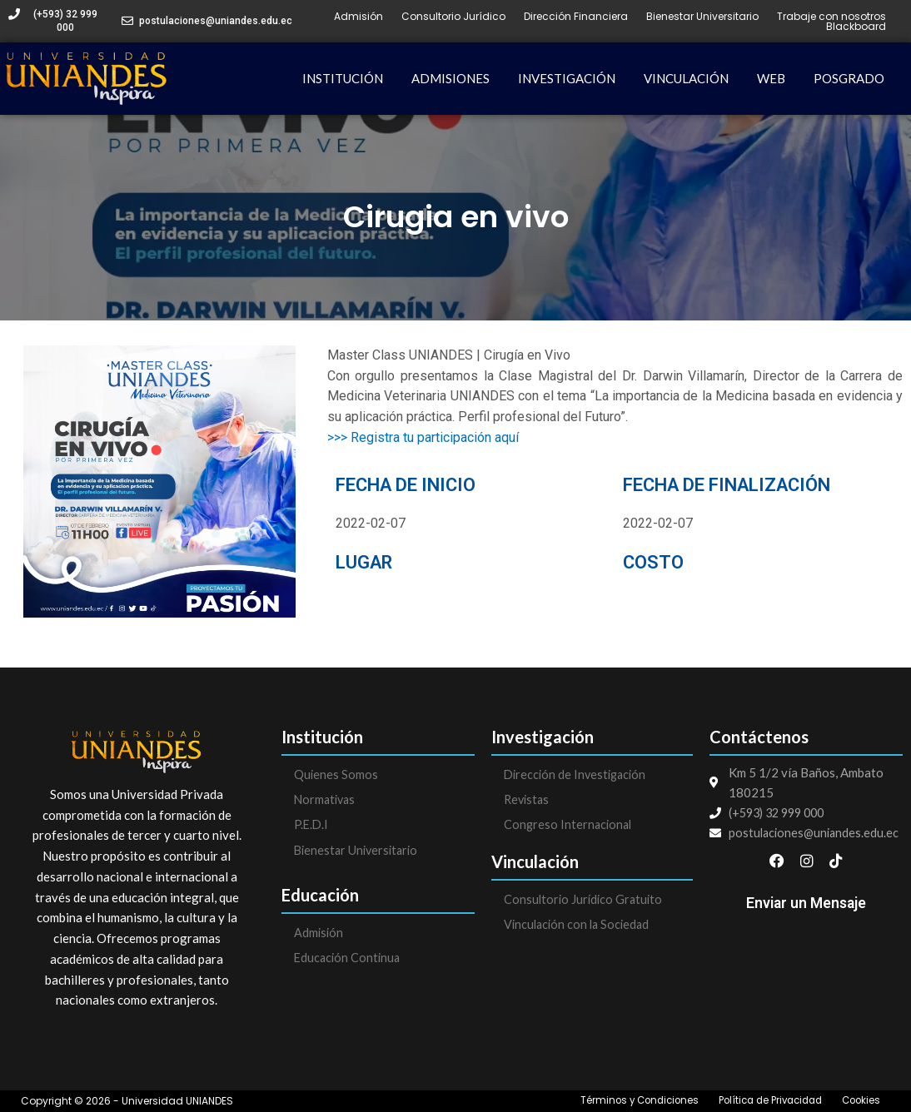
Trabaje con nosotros (831, 17)
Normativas (326, 800)
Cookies (860, 1101)
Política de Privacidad (766, 1101)
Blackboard (856, 27)
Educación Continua (349, 961)
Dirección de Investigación (578, 774)
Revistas (528, 800)
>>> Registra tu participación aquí (423, 437)
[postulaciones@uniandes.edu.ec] (127, 21)
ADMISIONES (450, 78)
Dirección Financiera (576, 17)
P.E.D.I (312, 826)
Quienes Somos (336, 774)
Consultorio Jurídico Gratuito (585, 901)
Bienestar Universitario (702, 17)
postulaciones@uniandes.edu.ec (215, 21)
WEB (771, 78)
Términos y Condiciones (630, 1101)
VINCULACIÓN (686, 78)
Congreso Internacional (569, 826)
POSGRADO (849, 78)
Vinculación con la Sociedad (579, 927)
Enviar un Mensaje (806, 908)
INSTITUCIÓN (342, 78)
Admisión (358, 17)
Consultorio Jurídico (453, 17)
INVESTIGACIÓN (566, 78)
